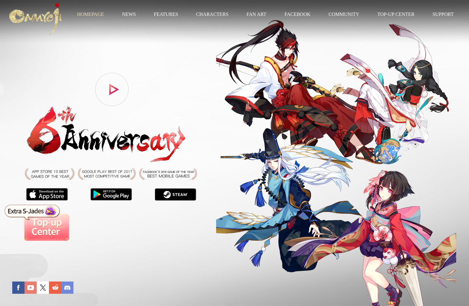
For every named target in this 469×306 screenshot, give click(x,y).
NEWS (129, 14)
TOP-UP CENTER (395, 14)
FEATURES (166, 14)
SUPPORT (443, 14)
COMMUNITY (343, 14)
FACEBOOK (297, 14)
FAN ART (256, 14)
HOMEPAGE (90, 14)
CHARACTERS (212, 14)
